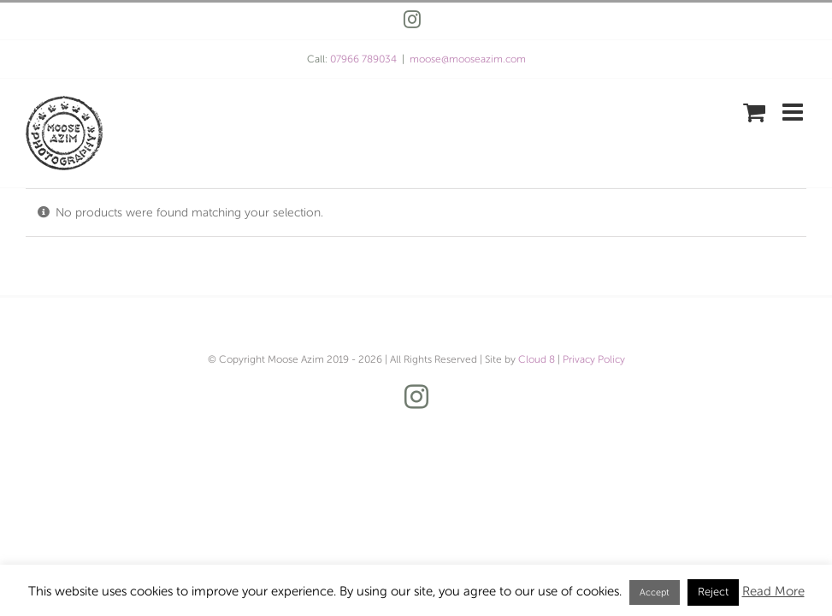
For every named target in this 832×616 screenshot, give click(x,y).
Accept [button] (655, 592)
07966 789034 (363, 59)
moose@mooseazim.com (468, 59)
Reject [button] (713, 592)
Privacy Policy (594, 359)
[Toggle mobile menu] (794, 112)
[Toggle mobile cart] (754, 112)
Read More (773, 591)
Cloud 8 (536, 359)
